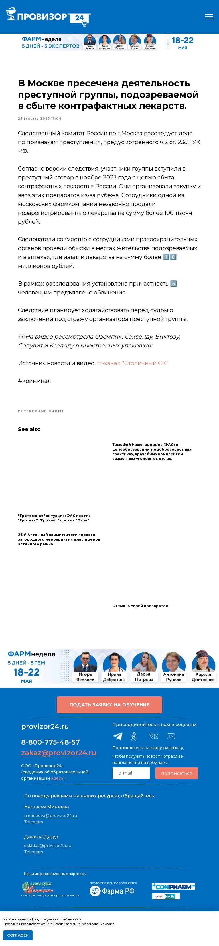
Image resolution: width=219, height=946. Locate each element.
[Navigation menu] (209, 17)
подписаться (176, 773)
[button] (109, 704)
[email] (131, 773)
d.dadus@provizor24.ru (47, 845)
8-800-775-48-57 (50, 742)
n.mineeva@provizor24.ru (50, 815)
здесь (57, 778)
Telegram (33, 821)
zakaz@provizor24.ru (58, 753)
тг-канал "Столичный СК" (133, 363)
